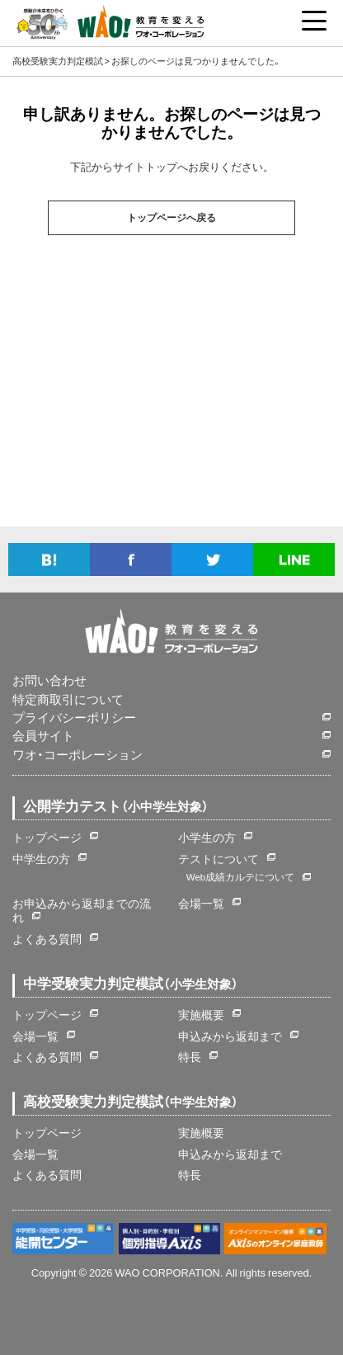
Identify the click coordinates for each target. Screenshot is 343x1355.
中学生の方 (41, 858)
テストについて (218, 858)
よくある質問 (47, 938)
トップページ (47, 837)
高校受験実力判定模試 (57, 61)
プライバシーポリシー (74, 717)
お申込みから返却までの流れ (81, 910)
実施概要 (201, 1014)
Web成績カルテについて (240, 877)
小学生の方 (207, 837)
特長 (189, 1056)
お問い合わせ (49, 680)
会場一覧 (201, 903)
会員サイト (43, 736)
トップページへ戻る (171, 218)
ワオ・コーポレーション (77, 754)
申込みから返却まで (230, 1035)
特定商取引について (68, 699)
